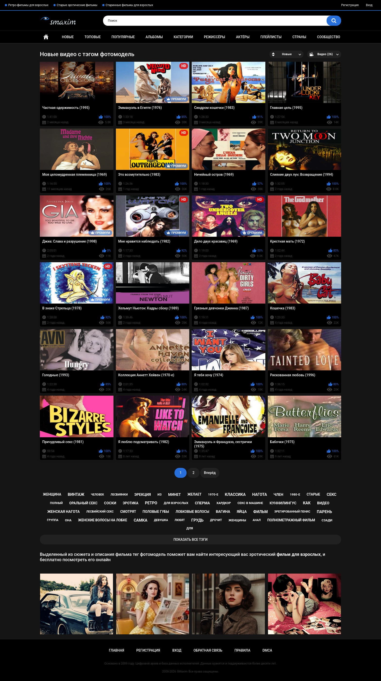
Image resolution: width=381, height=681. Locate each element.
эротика (130, 503)
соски (110, 503)
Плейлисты (271, 37)
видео (323, 503)
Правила (242, 650)
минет (174, 494)
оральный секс (83, 503)
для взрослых (176, 503)
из (159, 494)
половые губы (156, 512)
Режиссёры (214, 37)
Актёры (243, 37)
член (278, 494)
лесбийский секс (100, 511)
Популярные (123, 37)
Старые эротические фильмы (77, 5)
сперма (202, 503)
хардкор (223, 503)
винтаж (76, 494)
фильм (260, 511)
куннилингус (283, 503)
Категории (183, 37)
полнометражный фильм (291, 520)
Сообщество (328, 37)
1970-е (213, 494)
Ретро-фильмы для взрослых (28, 5)
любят (180, 520)
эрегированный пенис (292, 511)
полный (56, 503)
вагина (223, 511)
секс (331, 494)
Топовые (93, 37)
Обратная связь (208, 650)
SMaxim (182, 671)
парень (324, 511)
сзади (327, 520)
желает (194, 494)
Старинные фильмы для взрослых (129, 5)
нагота (259, 494)
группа (52, 520)
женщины (237, 520)
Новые (68, 37)
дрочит (216, 520)
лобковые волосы (192, 512)
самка (140, 520)
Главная (46, 37)
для (189, 528)
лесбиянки (119, 494)
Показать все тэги (190, 539)
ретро (151, 503)
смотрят (128, 512)
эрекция (142, 494)
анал (257, 520)
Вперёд (210, 473)
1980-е (295, 494)
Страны (299, 37)
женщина (52, 494)
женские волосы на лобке (102, 520)
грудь (197, 520)
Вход (369, 5)
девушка (161, 520)
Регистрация (350, 5)
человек (97, 494)
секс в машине (250, 503)
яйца (242, 511)
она (68, 520)
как (307, 503)
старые (313, 494)
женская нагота (63, 511)
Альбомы (154, 37)
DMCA (267, 650)
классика (235, 494)
